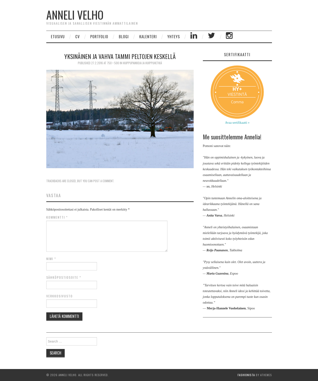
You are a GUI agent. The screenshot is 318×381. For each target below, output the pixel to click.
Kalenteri (148, 36)
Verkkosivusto (59, 296)
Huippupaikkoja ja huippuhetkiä (142, 63)
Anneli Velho (74, 14)
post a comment (103, 181)
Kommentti (57, 217)
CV (77, 36)
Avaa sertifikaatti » (237, 122)
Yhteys (173, 36)
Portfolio (99, 36)
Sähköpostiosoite (63, 277)
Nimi (51, 258)
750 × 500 (113, 63)
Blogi (124, 36)
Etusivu (58, 36)
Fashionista (246, 375)
